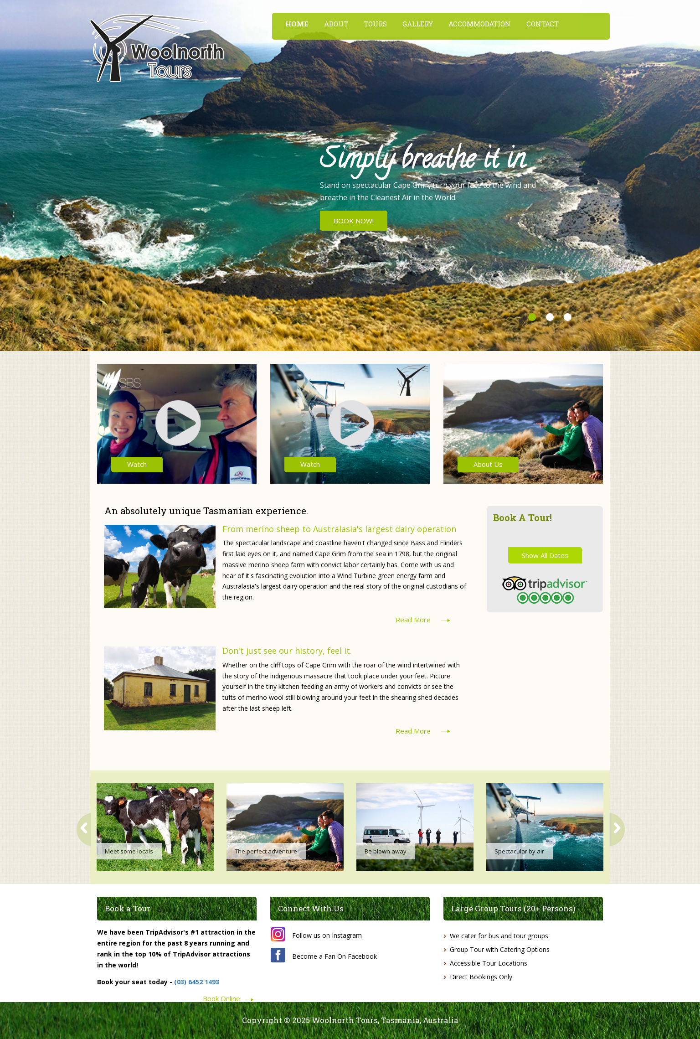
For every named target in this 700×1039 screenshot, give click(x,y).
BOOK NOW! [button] (354, 220)
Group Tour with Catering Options (500, 949)
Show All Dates (545, 555)
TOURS (375, 23)
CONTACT (542, 23)
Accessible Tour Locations (488, 963)
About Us (488, 464)
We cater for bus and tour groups (499, 935)
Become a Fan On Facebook (334, 956)
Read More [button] (413, 619)
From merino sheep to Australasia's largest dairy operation (339, 528)
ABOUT (336, 23)
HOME (297, 23)
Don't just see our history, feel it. (287, 650)
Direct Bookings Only (481, 976)
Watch (137, 464)
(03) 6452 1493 (196, 981)
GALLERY (417, 23)
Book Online (221, 998)
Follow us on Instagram (327, 935)
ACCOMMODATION (479, 23)
